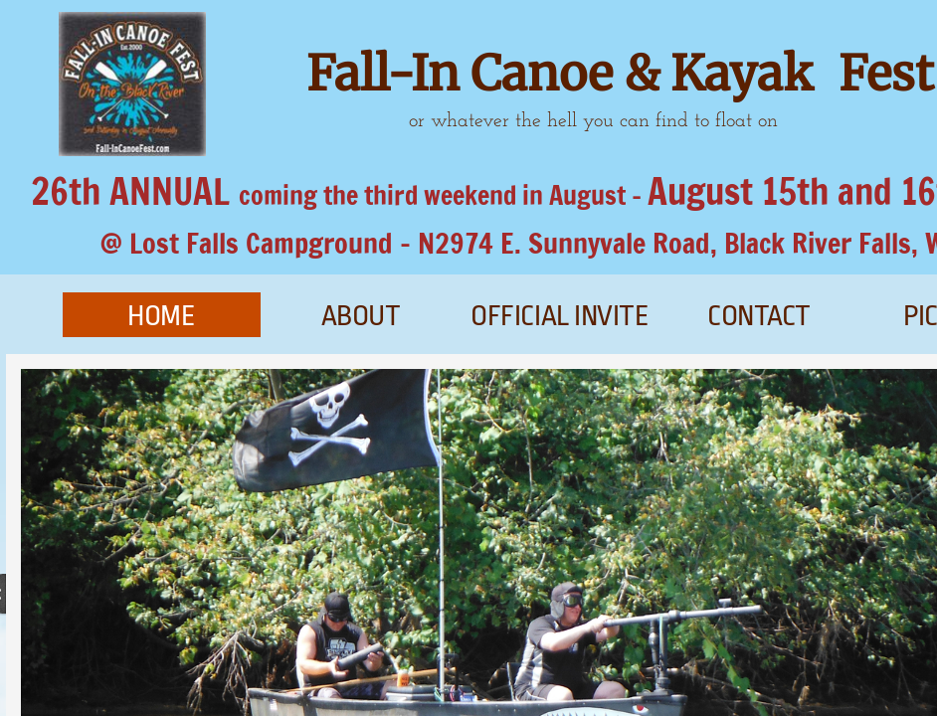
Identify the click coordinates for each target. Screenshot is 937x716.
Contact (759, 316)
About (361, 316)
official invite (559, 316)
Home (161, 316)
